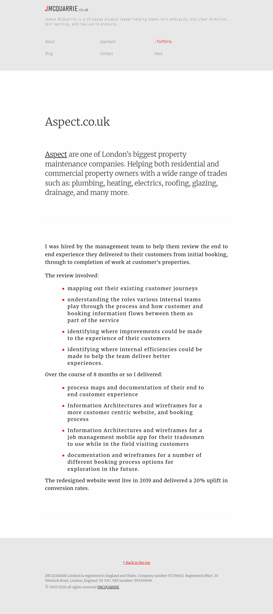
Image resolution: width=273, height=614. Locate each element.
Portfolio (164, 41)
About (50, 41)
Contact (106, 53)
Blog (49, 53)
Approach (108, 41)
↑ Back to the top (136, 562)
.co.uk (66, 9)
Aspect (56, 154)
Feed (158, 53)
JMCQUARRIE (108, 587)
